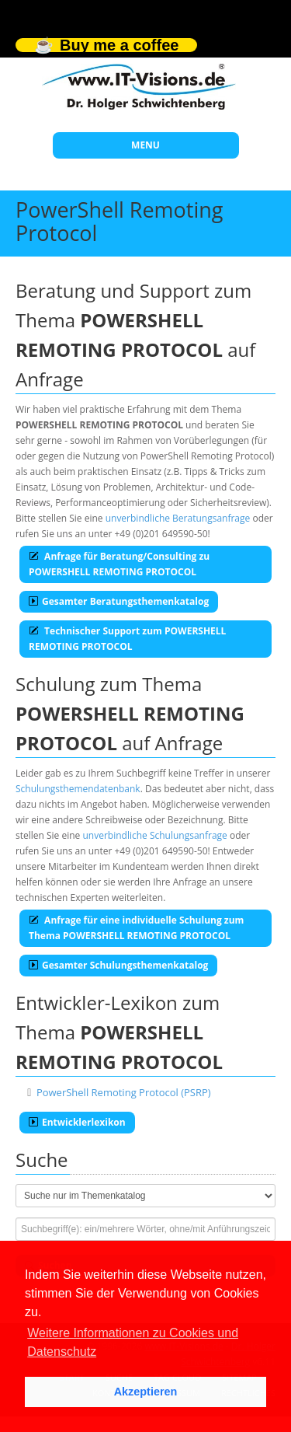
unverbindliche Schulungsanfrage (154, 835)
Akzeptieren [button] (146, 1391)
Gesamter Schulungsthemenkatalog (118, 965)
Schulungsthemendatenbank (78, 788)
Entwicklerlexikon (77, 1122)
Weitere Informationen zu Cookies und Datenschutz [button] (132, 1342)
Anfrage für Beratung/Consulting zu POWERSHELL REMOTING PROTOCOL (119, 564)
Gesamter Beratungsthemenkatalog (119, 601)
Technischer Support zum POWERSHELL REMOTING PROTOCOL (127, 638)
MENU (145, 145)
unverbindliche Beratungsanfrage (178, 518)
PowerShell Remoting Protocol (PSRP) (123, 1092)
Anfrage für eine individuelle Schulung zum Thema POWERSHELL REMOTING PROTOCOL (136, 927)
